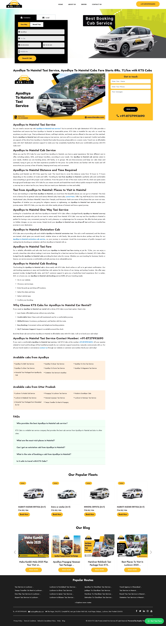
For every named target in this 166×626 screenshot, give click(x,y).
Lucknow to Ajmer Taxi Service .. (61, 594)
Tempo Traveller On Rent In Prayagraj (56, 402)
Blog (63, 621)
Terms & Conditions (30, 621)
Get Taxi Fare (154, 621)
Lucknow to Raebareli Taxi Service (25, 398)
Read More (33, 570)
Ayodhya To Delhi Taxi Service (24, 364)
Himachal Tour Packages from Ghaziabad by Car (28, 403)
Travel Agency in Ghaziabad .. (131, 587)
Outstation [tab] (25, 17)
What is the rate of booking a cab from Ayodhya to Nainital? (44, 454)
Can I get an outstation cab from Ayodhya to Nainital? (41, 447)
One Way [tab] (24, 24)
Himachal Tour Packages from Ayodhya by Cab (28, 373)
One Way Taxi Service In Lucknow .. (28, 594)
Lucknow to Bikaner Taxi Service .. (62, 597)
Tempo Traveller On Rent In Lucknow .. (29, 590)
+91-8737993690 (147, 4)
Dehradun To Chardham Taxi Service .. (99, 597)
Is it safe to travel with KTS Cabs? (32, 461)
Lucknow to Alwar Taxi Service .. (61, 590)
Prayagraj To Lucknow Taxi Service (56, 393)
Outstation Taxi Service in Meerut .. (132, 597)
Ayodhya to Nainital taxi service (48, 128)
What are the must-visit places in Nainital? (36, 440)
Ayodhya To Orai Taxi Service (84, 364)
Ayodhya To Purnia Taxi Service (55, 368)
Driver (83, 4)
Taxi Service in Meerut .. (128, 590)
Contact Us (96, 4)
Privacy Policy (18, 621)
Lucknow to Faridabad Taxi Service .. (63, 587)
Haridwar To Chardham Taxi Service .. (98, 594)
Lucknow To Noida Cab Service (25, 393)
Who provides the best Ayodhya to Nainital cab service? (42, 423)
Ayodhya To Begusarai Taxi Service (86, 368)
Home (61, 4)
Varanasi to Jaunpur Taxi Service (55, 398)
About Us (72, 4)
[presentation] (15, 551)
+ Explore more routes (83, 602)
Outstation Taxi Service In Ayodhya (55, 373)
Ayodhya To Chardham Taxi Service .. (98, 587)
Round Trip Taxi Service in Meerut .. (133, 594)
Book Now (24, 514)
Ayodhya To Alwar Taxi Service (24, 368)
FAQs (59, 621)
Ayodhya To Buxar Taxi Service (54, 364)
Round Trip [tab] (37, 24)
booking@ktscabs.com (36, 611)
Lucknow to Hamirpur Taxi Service (85, 398)
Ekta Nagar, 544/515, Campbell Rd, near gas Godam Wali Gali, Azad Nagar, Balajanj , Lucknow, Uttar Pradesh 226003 (84, 611)
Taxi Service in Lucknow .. (24, 587)
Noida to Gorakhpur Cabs (83, 393)
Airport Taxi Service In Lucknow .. (27, 597)
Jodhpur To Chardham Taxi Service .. (98, 590)
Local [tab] (45, 17)
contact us (44, 348)
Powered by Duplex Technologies (140, 621)
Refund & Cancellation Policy (47, 621)
